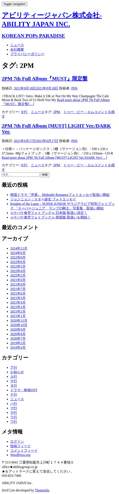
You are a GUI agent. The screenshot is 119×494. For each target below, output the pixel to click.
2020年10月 (18, 325)
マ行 (13, 408)
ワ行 (13, 421)
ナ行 (13, 394)
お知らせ (17, 372)
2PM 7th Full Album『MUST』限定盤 (45, 78)
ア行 (13, 367)
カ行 (13, 376)
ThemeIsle (42, 490)
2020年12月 (18, 320)
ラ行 (13, 417)
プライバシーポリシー (27, 54)
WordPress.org (20, 455)
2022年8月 (18, 257)
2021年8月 (18, 284)
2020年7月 (18, 338)
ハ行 (13, 403)
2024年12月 (18, 248)
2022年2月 (18, 275)
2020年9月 (18, 329)
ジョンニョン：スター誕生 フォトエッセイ (43, 199)
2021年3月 (18, 307)
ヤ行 (13, 412)
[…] (54, 157)
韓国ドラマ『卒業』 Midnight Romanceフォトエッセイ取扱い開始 (60, 195)
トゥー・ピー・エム (78, 112)
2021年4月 (18, 302)
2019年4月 (18, 347)
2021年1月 (18, 316)
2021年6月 (18, 293)
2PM (56, 112)
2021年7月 (18, 289)
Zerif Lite (9, 490)
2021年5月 (18, 298)
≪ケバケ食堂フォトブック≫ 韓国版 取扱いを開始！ (50, 217)
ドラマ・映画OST (23, 390)
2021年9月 (18, 280)
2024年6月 (18, 253)
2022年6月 (18, 262)
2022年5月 (18, 266)
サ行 (13, 381)
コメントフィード (24, 450)
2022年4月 (18, 271)
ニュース (17, 45)
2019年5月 (18, 343)
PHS (74, 88)
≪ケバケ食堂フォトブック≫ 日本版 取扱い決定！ (48, 213)
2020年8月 (18, 334)
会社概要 (17, 49)
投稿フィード (20, 446)
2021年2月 (18, 311)
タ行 (24, 112)
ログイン (17, 441)
